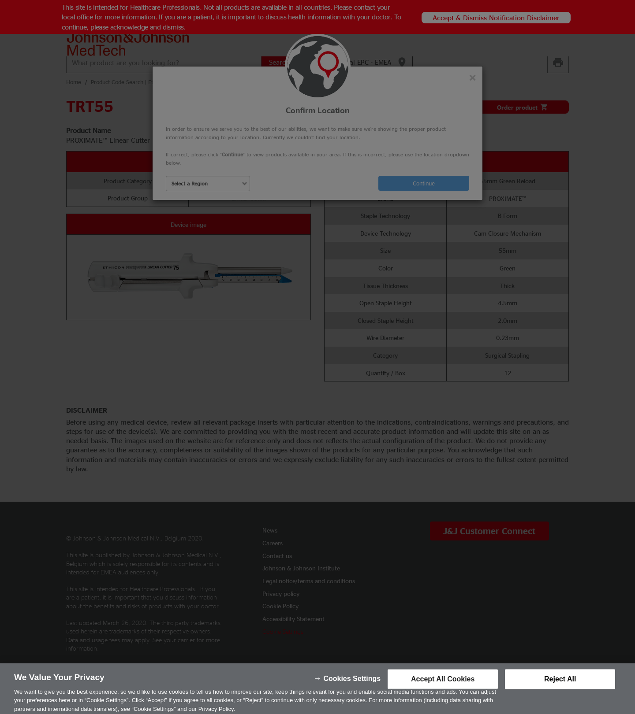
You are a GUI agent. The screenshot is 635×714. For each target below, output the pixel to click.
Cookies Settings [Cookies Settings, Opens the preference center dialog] (352, 684)
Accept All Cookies (442, 684)
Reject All (560, 684)
